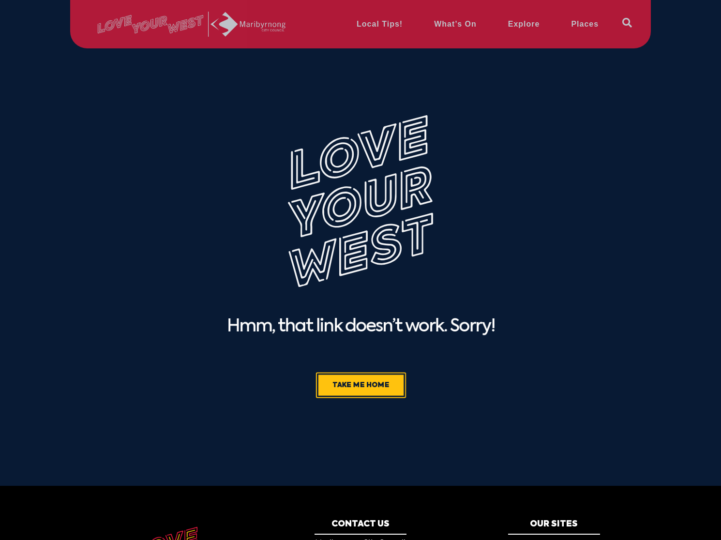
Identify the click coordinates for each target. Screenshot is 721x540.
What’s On (455, 24)
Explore (524, 24)
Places (585, 24)
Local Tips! (380, 24)
